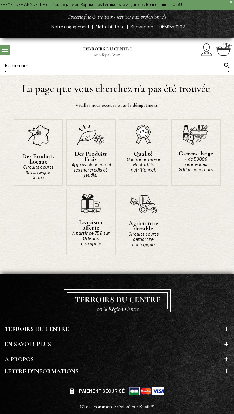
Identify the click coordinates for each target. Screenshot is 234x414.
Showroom (142, 26)
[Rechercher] (117, 65)
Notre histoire (111, 26)
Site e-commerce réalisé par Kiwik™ (117, 406)
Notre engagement (71, 26)
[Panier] (224, 49)
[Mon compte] (206, 49)
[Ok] (226, 65)
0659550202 (172, 26)
